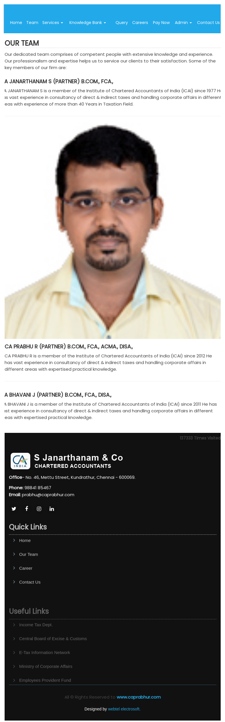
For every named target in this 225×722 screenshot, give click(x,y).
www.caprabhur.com (139, 697)
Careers (140, 22)
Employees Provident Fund (45, 689)
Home (16, 22)
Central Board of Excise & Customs (53, 648)
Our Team (28, 568)
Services (52, 22)
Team (32, 22)
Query (122, 22)
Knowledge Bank (87, 22)
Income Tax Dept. (36, 634)
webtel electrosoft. (124, 709)
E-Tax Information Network (44, 662)
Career (26, 581)
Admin (183, 22)
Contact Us (30, 595)
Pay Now (161, 22)
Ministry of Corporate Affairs (46, 675)
